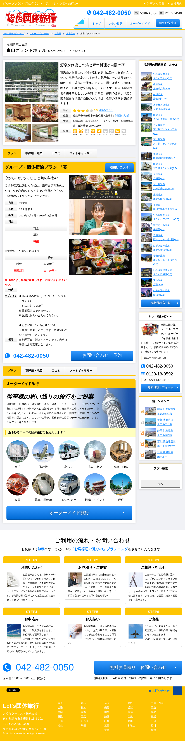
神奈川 (85, 720)
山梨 (106, 711)
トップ (96, 23)
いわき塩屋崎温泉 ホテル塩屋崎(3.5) (156, 272)
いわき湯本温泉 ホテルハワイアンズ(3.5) (160, 217)
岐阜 (106, 720)
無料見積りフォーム (161, 387)
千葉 (83, 716)
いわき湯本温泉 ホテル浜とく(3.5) (156, 76)
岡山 (153, 707)
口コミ (56, 153)
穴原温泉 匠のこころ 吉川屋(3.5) (160, 237)
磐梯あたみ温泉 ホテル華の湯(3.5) (156, 248)
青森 (60, 703)
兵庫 (130, 720)
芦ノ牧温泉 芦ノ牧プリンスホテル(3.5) (159, 129)
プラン (12, 153)
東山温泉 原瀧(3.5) (152, 282)
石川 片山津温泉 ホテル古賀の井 (160, 443)
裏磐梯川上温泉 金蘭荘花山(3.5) (155, 107)
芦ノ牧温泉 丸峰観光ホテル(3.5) (157, 186)
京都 (130, 711)
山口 (153, 720)
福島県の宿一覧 (161, 302)
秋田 (60, 716)
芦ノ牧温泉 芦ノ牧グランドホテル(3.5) (159, 143)
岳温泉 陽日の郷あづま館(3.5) (159, 207)
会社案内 (176, 3)
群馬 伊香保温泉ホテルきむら (160, 411)
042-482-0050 (45, 667)
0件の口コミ (106, 110)
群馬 (83, 703)
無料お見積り (167, 22)
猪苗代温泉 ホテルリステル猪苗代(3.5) (159, 259)
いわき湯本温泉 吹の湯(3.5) (155, 292)
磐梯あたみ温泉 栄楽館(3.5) (155, 227)
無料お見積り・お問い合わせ (138, 667)
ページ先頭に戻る (177, 690)
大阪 (130, 703)
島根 (153, 716)
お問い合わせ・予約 (102, 355)
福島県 (57, 33)
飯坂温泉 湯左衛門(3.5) (154, 96)
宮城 (60, 711)
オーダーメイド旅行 (69, 512)
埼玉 (83, 725)
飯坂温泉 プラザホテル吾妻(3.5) (159, 166)
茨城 (83, 711)
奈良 (130, 716)
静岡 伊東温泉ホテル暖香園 (159, 432)
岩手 (60, 707)
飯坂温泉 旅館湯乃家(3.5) (155, 86)
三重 (106, 725)
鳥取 (153, 711)
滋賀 (130, 707)
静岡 (106, 716)
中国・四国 (157, 703)
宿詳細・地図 (33, 153)
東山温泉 (70, 33)
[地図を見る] (122, 115)
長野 (106, 707)
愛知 (106, 730)
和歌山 (131, 725)
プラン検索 (115, 23)
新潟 (106, 703)
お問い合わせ (119, 167)
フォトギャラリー (80, 153)
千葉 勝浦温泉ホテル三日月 (159, 422)
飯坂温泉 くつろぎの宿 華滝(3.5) (160, 117)
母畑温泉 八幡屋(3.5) (153, 176)
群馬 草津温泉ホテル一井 (159, 454)
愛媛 (153, 730)
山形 (60, 720)
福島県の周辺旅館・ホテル (160, 64)
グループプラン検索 (39, 33)
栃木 (83, 707)
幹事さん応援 (155, 3)
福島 (60, 725)
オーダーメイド (140, 23)
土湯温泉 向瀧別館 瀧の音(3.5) (158, 156)
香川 (153, 725)
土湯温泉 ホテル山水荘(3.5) (156, 197)
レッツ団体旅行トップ (13, 33)
